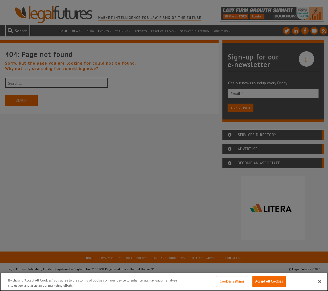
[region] (164, 282)
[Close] (319, 281)
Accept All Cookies (269, 281)
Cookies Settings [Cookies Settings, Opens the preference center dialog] (232, 281)
